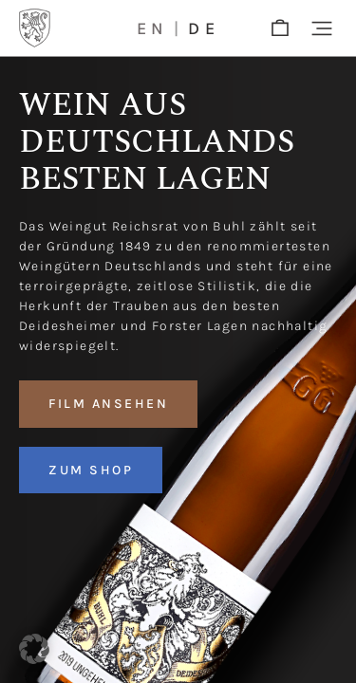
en (153, 28)
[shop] (280, 28)
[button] (322, 28)
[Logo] (34, 28)
